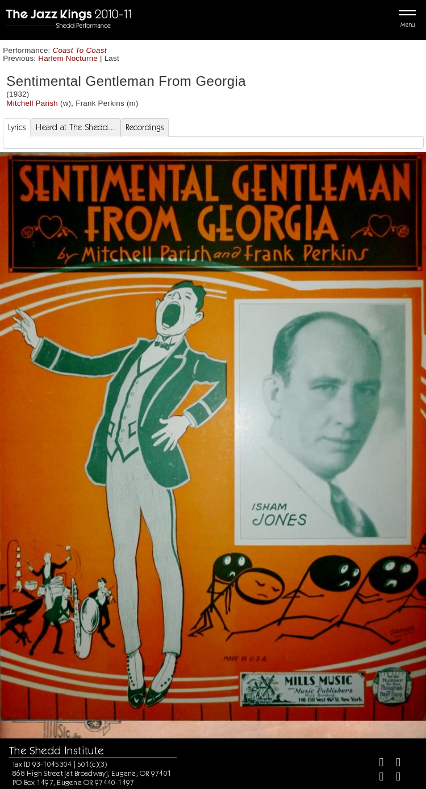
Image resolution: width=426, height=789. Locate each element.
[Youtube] (393, 778)
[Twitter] (393, 764)
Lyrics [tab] (17, 127)
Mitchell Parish (32, 103)
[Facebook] (377, 764)
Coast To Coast (80, 50)
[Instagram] (377, 778)
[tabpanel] (213, 142)
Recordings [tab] (145, 127)
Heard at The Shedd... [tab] (75, 127)
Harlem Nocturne (68, 58)
